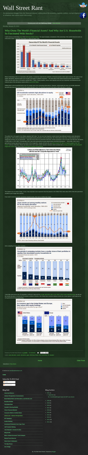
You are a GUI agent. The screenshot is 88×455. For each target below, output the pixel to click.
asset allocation (12, 355)
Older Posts (81, 360)
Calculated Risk (8, 404)
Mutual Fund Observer (10, 438)
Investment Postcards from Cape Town (14, 424)
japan (28, 355)
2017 (48, 407)
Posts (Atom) (13, 364)
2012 (48, 419)
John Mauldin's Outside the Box (12, 429)
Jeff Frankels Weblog (9, 427)
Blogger (54, 451)
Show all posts (56, 23)
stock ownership (43, 355)
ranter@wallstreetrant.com (15, 370)
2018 (48, 405)
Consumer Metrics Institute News (13, 412)
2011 (48, 422)
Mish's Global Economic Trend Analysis (14, 435)
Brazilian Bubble (8, 401)
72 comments (32, 352)
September (51, 395)
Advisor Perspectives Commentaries (14, 396)
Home (40, 360)
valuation (52, 355)
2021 (48, 393)
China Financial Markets (10, 410)
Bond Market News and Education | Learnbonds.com (18, 398)
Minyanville (7, 432)
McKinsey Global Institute (32, 36)
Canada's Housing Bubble (11, 407)
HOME (4, 374)
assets (18, 355)
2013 (48, 417)
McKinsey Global (34, 355)
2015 (48, 412)
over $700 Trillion (34, 82)
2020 (48, 400)
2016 (48, 410)
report (21, 36)
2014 (48, 414)
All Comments (8, 384)
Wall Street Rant (23, 8)
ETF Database (8, 418)
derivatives (23, 355)
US (48, 355)
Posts (6, 382)
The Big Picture (8, 444)
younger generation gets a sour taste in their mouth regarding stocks (57, 294)
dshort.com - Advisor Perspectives (13, 415)
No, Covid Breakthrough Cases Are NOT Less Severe (61, 397)
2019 (48, 403)
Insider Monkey (8, 421)
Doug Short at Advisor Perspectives (33, 146)
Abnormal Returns (9, 393)
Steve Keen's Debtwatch (10, 441)
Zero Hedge (7, 446)
